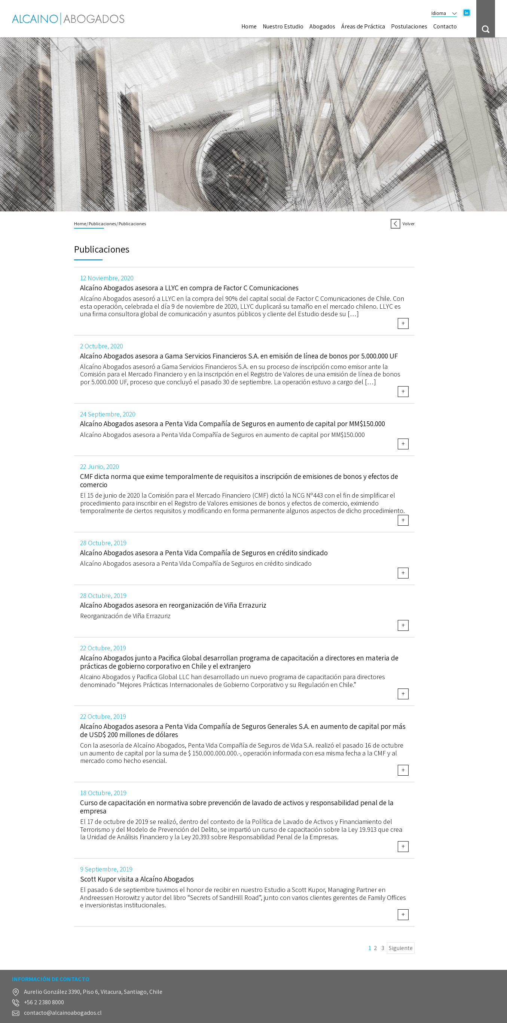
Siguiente (401, 948)
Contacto (445, 26)
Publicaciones (102, 223)
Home (249, 26)
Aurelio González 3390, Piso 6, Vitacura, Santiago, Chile (93, 992)
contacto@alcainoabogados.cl (63, 1013)
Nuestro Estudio (283, 26)
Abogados (322, 26)
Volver (402, 223)
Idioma (444, 13)
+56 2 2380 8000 (44, 1002)
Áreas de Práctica (363, 26)
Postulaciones (409, 26)
